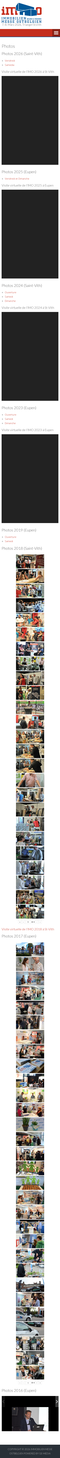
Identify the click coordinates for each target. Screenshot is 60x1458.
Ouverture (10, 292)
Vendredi (10, 60)
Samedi (9, 296)
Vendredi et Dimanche (17, 178)
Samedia (9, 64)
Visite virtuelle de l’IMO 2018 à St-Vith (28, 929)
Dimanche (10, 300)
